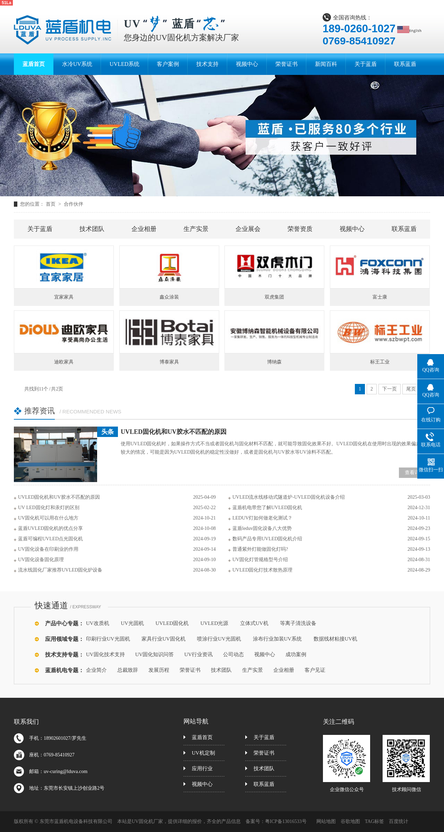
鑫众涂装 (169, 297)
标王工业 (380, 361)
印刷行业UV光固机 (108, 639)
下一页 (389, 389)
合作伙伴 (73, 204)
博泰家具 (169, 361)
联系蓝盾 (404, 228)
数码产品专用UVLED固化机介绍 (267, 538)
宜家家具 (64, 297)
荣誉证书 (190, 670)
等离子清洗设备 (298, 623)
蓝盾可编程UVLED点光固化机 (50, 538)
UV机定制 (203, 753)
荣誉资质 (300, 228)
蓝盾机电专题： (64, 670)
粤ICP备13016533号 (286, 821)
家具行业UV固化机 (164, 639)
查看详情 (414, 472)
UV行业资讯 (198, 654)
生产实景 (195, 228)
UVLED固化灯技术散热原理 (262, 570)
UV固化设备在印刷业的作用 (48, 549)
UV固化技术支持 (105, 654)
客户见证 (315, 670)
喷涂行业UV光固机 (219, 639)
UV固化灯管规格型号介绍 (260, 559)
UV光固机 (132, 623)
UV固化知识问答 (154, 654)
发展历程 (158, 670)
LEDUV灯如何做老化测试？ (262, 518)
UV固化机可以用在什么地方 (48, 518)
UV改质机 (97, 623)
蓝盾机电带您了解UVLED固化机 (267, 507)
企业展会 (248, 228)
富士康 (380, 297)
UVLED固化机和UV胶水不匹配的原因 (174, 431)
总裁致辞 (127, 670)
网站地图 (326, 821)
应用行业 (202, 768)
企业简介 (96, 670)
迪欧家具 (64, 361)
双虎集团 (274, 297)
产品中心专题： (64, 623)
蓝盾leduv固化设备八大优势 (262, 528)
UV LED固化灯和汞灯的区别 (48, 507)
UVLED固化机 (172, 623)
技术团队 (91, 228)
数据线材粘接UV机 (336, 639)
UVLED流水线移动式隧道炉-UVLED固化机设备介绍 (288, 497)
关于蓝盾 (39, 228)
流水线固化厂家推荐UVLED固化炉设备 (60, 570)
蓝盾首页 (202, 737)
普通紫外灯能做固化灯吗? (260, 549)
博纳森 (274, 361)
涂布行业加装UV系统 (277, 639)
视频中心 (352, 228)
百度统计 (398, 821)
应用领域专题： (64, 639)
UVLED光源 (214, 623)
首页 (51, 204)
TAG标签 (374, 821)
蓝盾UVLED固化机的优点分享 (50, 528)
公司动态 (233, 654)
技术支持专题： (64, 655)
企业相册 (143, 228)
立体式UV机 (254, 623)
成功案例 (295, 654)
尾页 (411, 389)
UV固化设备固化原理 (41, 559)
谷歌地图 (350, 821)
